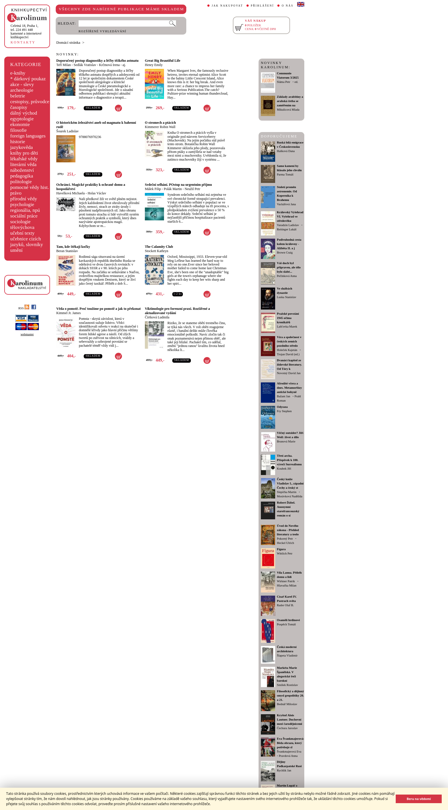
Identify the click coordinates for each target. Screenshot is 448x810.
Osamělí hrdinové (288, 620)
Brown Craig (285, 252)
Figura (281, 549)
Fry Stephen (284, 411)
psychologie (22, 204)
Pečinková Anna (287, 276)
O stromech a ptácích (160, 123)
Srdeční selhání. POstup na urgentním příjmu (178, 185)
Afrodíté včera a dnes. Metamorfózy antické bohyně (289, 388)
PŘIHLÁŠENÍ (262, 5)
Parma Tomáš (285, 174)
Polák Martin (173, 189)
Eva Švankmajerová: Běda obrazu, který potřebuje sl (290, 743)
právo (15, 193)
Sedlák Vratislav (85, 65)
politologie (21, 181)
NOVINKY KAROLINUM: (275, 65)
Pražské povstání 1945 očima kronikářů (288, 318)
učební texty (22, 233)
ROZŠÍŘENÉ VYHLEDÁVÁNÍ (102, 31)
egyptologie (22, 118)
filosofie (18, 130)
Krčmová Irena (109, 65)
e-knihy (17, 73)
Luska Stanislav (286, 297)
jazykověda (21, 147)
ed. (296, 81)
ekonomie (20, 124)
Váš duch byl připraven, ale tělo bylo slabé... (289, 267)
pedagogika (21, 176)
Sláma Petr (283, 81)
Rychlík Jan (284, 770)
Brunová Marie (286, 441)
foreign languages (28, 136)
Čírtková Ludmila (157, 317)
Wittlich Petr (284, 553)
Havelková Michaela (70, 193)
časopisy (18, 107)
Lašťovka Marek (287, 326)
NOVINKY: (67, 54)
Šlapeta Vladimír (287, 655)
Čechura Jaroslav (287, 728)
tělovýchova (22, 227)
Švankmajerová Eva (289, 751)
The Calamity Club (159, 247)
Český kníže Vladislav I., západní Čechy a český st (290, 483)
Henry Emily (154, 65)
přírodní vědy (23, 198)
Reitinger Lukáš (286, 229)
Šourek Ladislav (67, 131)
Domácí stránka (68, 42)
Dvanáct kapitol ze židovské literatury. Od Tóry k (289, 364)
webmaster (27, 334)
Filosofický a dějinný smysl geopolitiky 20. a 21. (290, 695)
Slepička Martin (286, 492)
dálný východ (23, 113)
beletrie (17, 96)
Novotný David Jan (289, 373)
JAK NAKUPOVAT (227, 5)
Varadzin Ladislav (288, 225)
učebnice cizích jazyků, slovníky (26, 241)
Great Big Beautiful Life (162, 61)
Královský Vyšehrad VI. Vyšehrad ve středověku (290, 216)
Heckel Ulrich (285, 542)
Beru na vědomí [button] (419, 799)
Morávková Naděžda (289, 496)
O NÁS (287, 5)
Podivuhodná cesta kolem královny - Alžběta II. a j (289, 244)
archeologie (21, 90)
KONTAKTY (23, 42)
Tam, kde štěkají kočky (73, 247)
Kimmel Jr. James (68, 313)
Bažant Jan (283, 396)
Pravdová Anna (288, 755)
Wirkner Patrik (286, 581)
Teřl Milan (63, 65)
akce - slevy (22, 84)
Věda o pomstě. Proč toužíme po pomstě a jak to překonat (98, 309)
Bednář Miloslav (287, 704)
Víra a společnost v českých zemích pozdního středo (289, 341)
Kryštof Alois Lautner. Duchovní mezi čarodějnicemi (289, 719)
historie (17, 141)
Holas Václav (97, 193)
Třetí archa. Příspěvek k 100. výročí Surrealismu (289, 460)
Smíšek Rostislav (287, 685)
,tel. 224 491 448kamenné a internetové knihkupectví (26, 31)
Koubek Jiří (284, 468)
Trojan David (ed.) (288, 354)
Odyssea (282, 406)
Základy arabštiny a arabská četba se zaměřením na (290, 101)
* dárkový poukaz (28, 78)
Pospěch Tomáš (286, 624)
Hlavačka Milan (286, 585)
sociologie (20, 221)
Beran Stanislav (67, 251)
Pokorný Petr (285, 538)
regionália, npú (25, 210)
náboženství (22, 170)
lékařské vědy (24, 158)
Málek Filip (153, 189)
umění (16, 250)
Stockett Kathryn (156, 251)
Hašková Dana (286, 151)
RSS (23, 308)
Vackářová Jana (286, 204)
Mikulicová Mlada (288, 109)
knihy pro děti (24, 153)
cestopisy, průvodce (29, 101)
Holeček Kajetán (287, 350)
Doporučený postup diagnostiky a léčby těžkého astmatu (97, 61)
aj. (124, 65)
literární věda (23, 164)
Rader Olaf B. (285, 605)
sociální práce (24, 216)
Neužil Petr (192, 189)
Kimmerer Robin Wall (160, 127)
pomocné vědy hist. (29, 187)
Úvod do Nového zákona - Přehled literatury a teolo (288, 530)
